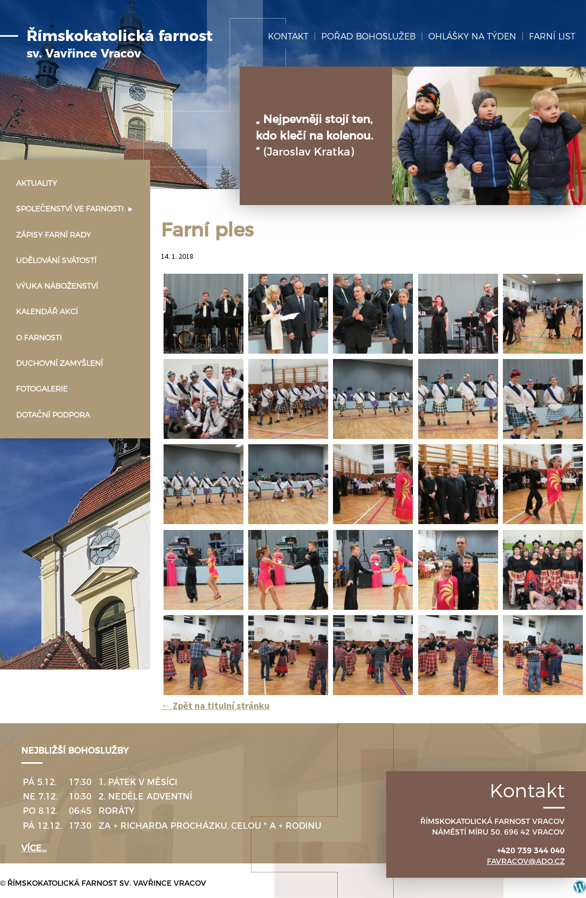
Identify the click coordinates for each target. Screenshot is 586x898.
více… (34, 848)
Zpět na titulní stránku (215, 705)
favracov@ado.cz (526, 861)
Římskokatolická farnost (120, 44)
